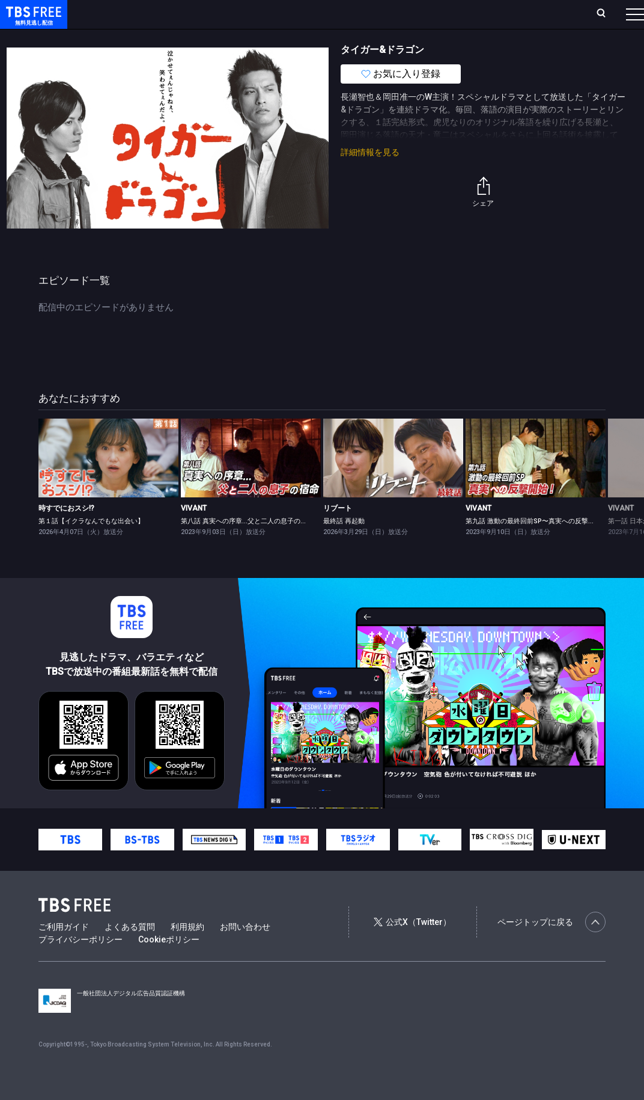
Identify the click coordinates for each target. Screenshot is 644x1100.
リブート (337, 532)
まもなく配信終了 (184, 38)
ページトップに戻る (551, 946)
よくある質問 (130, 951)
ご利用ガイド (63, 951)
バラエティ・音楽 (300, 38)
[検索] (526, 14)
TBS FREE (32, 21)
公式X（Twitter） (412, 946)
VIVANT (194, 532)
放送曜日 (173, 13)
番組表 (610, 13)
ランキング (218, 13)
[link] (108, 482)
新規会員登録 (483, 13)
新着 (130, 38)
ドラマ (242, 38)
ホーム (137, 13)
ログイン (429, 13)
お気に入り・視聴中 (343, 13)
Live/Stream (270, 7)
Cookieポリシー (168, 963)
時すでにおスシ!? (66, 532)
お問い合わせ (245, 951)
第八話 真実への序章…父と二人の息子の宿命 (247, 545)
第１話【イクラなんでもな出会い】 (91, 545)
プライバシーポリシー (80, 963)
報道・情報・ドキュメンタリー (397, 38)
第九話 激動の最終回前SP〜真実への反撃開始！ (537, 545)
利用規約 (187, 951)
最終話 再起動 (344, 545)
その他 (476, 38)
